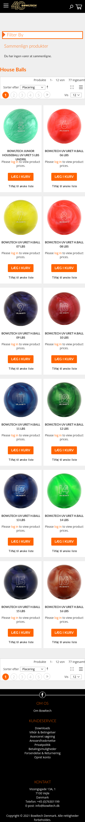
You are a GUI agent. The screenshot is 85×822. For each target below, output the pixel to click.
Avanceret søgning (42, 736)
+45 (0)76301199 (48, 801)
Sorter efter (11, 87)
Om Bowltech (42, 711)
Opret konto (42, 757)
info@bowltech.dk (47, 806)
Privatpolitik (42, 745)
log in (14, 162)
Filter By (15, 35)
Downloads (42, 728)
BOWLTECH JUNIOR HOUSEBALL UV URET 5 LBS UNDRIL (20, 155)
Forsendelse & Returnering (42, 753)
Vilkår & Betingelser (42, 732)
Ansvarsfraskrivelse (43, 741)
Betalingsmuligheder (42, 749)
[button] (64, 186)
